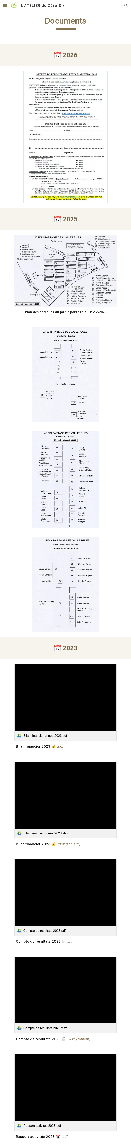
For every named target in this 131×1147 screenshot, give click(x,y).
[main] (65, 22)
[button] (5, 5)
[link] (65, 702)
